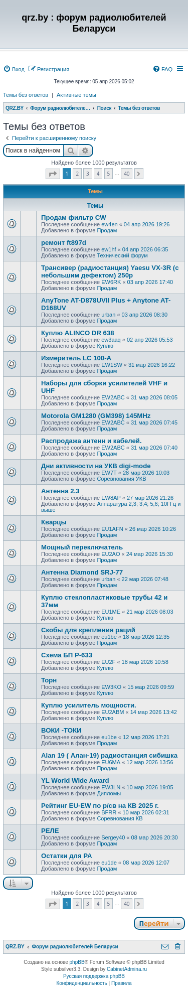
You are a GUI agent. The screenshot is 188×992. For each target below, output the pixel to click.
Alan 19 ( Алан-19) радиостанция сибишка (109, 755)
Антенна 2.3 (60, 491)
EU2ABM (112, 712)
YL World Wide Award (75, 780)
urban (108, 315)
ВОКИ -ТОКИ (61, 730)
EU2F (108, 662)
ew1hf (108, 249)
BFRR (108, 812)
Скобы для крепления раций (88, 630)
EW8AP (111, 498)
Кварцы (54, 522)
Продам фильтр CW (73, 217)
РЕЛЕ (50, 830)
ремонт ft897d (63, 242)
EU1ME (110, 612)
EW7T (109, 473)
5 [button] (108, 173)
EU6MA (110, 762)
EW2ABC (112, 397)
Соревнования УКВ (121, 479)
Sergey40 (113, 837)
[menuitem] (14, 69)
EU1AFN (112, 529)
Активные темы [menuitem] (76, 95)
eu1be (109, 637)
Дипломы (109, 793)
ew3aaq (111, 340)
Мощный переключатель (82, 547)
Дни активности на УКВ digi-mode (96, 466)
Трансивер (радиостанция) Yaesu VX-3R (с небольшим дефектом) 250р (110, 271)
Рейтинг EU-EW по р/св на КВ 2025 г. (100, 805)
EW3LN (110, 787)
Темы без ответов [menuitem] (25, 95)
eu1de (109, 863)
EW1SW (111, 365)
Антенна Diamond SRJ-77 (82, 572)
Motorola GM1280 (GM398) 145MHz (95, 415)
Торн (49, 680)
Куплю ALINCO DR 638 (77, 333)
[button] (53, 174)
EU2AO (110, 554)
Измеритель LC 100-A (76, 358)
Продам (107, 230)
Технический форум (122, 255)
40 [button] (126, 173)
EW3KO (111, 687)
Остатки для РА (66, 856)
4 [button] (98, 173)
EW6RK (111, 282)
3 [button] (87, 173)
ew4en (109, 224)
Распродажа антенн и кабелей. (91, 441)
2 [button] (77, 173)
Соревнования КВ (119, 818)
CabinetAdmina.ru (127, 969)
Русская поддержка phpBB (94, 976)
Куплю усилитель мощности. (88, 705)
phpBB (77, 962)
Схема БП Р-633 (66, 655)
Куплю (105, 346)
